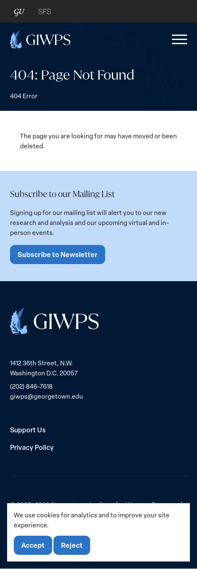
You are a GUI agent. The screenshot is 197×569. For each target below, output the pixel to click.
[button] (178, 39)
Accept (33, 545)
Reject (72, 545)
